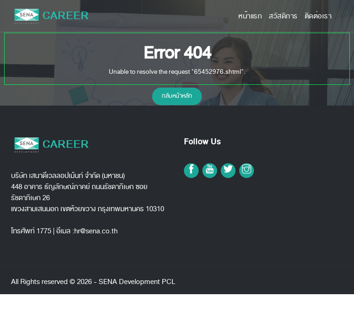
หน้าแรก (250, 16)
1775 (43, 231)
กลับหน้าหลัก (177, 96)
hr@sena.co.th (96, 231)
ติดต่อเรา (318, 16)
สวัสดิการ (283, 16)
